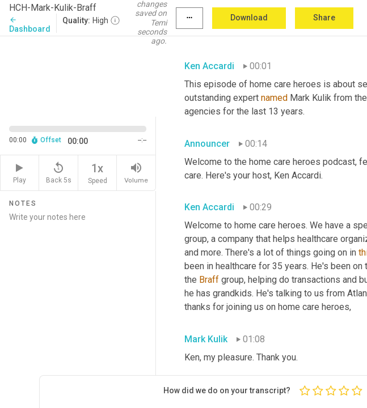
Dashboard (29, 24)
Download (249, 17)
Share (324, 17)
